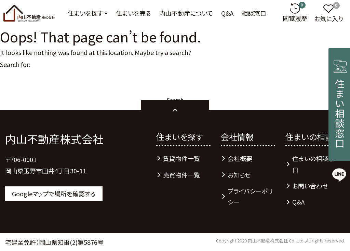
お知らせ (239, 174)
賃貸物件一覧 (181, 158)
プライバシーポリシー (250, 196)
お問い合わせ (310, 185)
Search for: (15, 64)
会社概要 (240, 158)
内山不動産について (186, 13)
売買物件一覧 (181, 174)
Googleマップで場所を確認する (54, 193)
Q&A (227, 13)
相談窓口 (254, 13)
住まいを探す (85, 13)
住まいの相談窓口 (313, 164)
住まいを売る (133, 13)
